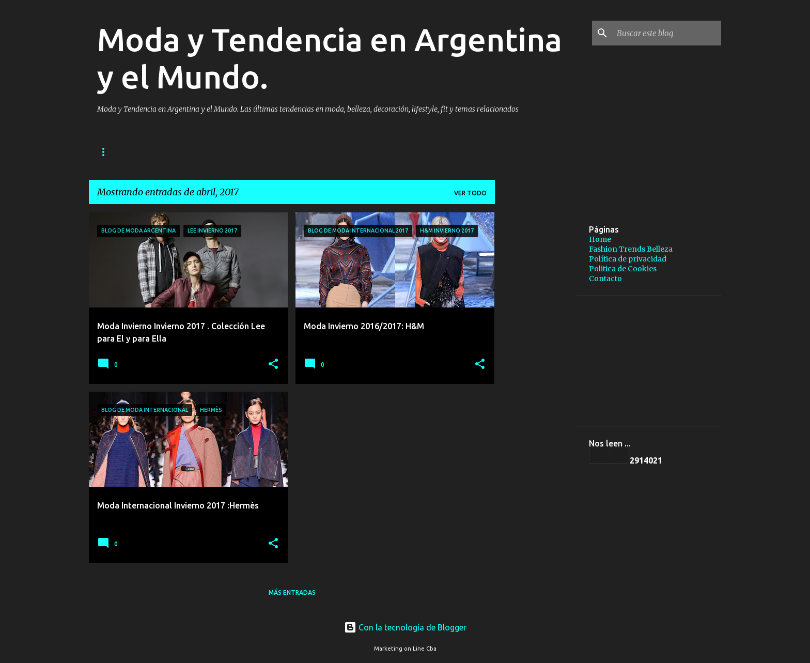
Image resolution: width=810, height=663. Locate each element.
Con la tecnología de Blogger (405, 627)
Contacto (605, 278)
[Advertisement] (623, 227)
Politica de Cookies (623, 268)
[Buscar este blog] (667, 33)
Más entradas (292, 592)
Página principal (126, 151)
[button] (273, 365)
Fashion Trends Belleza (221, 151)
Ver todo (470, 193)
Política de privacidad (328, 151)
